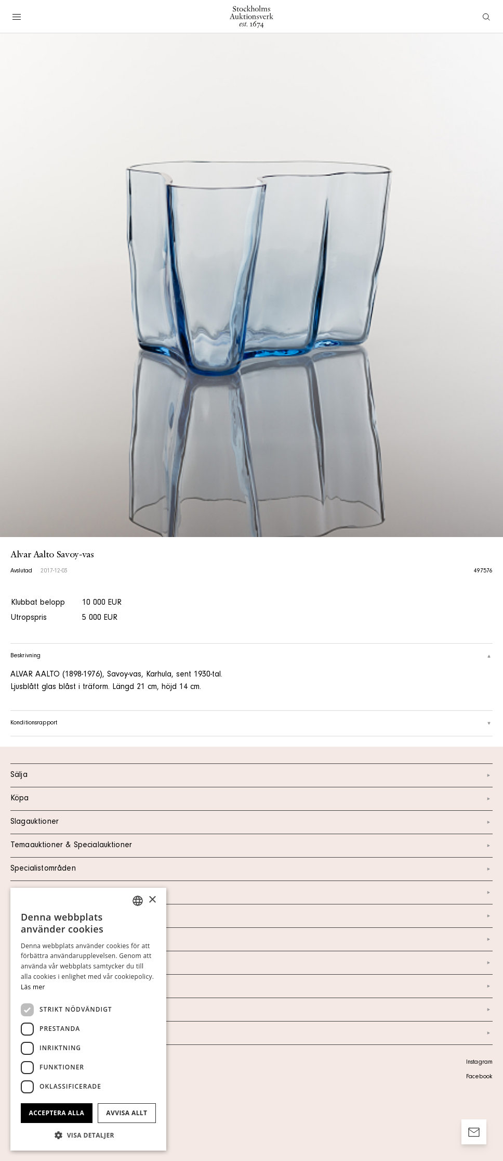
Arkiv (251, 1033)
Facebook (479, 1077)
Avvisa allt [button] (126, 1112)
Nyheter (251, 963)
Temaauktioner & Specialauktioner (251, 845)
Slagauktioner (251, 822)
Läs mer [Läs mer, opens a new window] (33, 987)
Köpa (251, 799)
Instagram (479, 1063)
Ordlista (251, 1009)
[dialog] (88, 1019)
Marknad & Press (251, 986)
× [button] (152, 900)
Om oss (251, 939)
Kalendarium (251, 892)
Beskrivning (251, 656)
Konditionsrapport (251, 723)
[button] (88, 1135)
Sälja (251, 775)
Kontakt (251, 916)
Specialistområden (251, 869)
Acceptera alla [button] (57, 1112)
